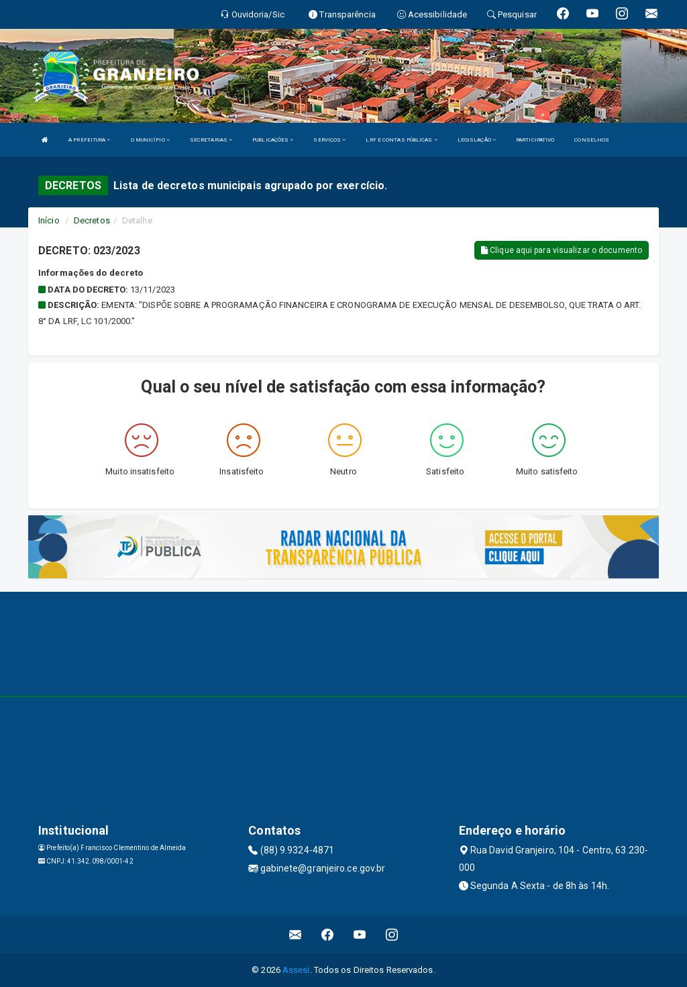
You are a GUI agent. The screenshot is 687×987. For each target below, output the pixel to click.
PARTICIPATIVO (535, 140)
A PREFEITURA (89, 140)
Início (49, 220)
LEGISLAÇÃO (477, 140)
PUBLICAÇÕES (272, 140)
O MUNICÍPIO (150, 140)
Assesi (296, 970)
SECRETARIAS (211, 140)
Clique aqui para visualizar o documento (561, 250)
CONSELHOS (591, 140)
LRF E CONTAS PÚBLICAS (401, 140)
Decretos (92, 220)
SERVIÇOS (329, 140)
